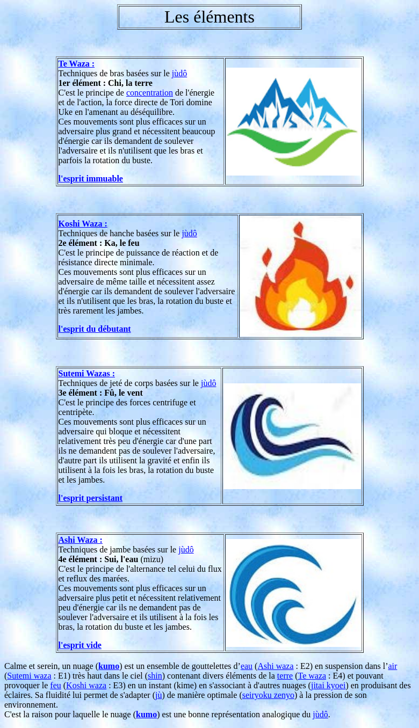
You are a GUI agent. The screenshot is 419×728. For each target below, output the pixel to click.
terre (285, 675)
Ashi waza (275, 666)
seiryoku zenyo (268, 695)
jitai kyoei (328, 685)
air (393, 666)
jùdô (179, 73)
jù (158, 695)
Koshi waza (86, 685)
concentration (149, 92)
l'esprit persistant (91, 498)
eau (246, 666)
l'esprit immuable (91, 178)
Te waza (312, 675)
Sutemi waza (29, 675)
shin (155, 675)
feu (55, 685)
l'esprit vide (80, 645)
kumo (108, 666)
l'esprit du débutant (95, 328)
